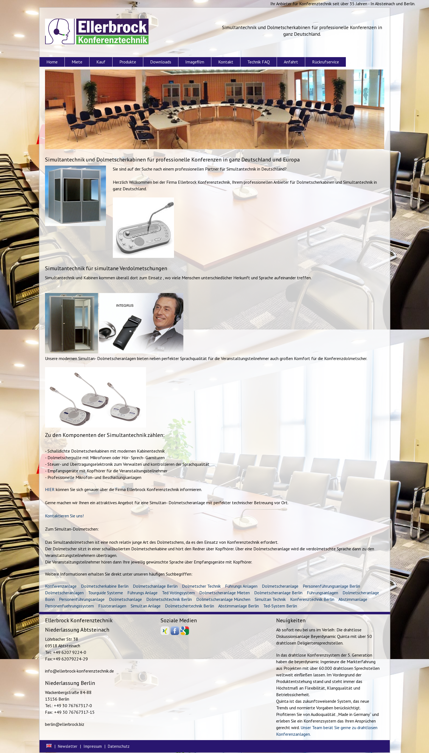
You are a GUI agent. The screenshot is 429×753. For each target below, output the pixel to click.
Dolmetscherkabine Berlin (104, 586)
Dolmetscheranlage (280, 586)
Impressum (92, 746)
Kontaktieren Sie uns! (64, 515)
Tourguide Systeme (105, 592)
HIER (50, 489)
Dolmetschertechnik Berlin (189, 606)
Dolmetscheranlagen (64, 592)
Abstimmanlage (352, 599)
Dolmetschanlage (125, 599)
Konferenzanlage (61, 586)
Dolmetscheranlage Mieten (224, 592)
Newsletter (67, 746)
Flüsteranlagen (112, 606)
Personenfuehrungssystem (69, 606)
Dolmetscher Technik (201, 586)
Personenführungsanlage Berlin (331, 586)
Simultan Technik (270, 599)
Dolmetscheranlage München (223, 599)
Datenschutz (119, 746)
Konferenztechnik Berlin (312, 599)
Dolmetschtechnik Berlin (169, 599)
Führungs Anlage (142, 592)
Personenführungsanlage (82, 599)
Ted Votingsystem (178, 592)
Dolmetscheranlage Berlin (278, 592)
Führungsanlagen (322, 592)
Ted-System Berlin (280, 606)
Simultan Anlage (146, 606)
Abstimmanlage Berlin (238, 606)
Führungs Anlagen (241, 586)
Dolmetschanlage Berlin (155, 586)
